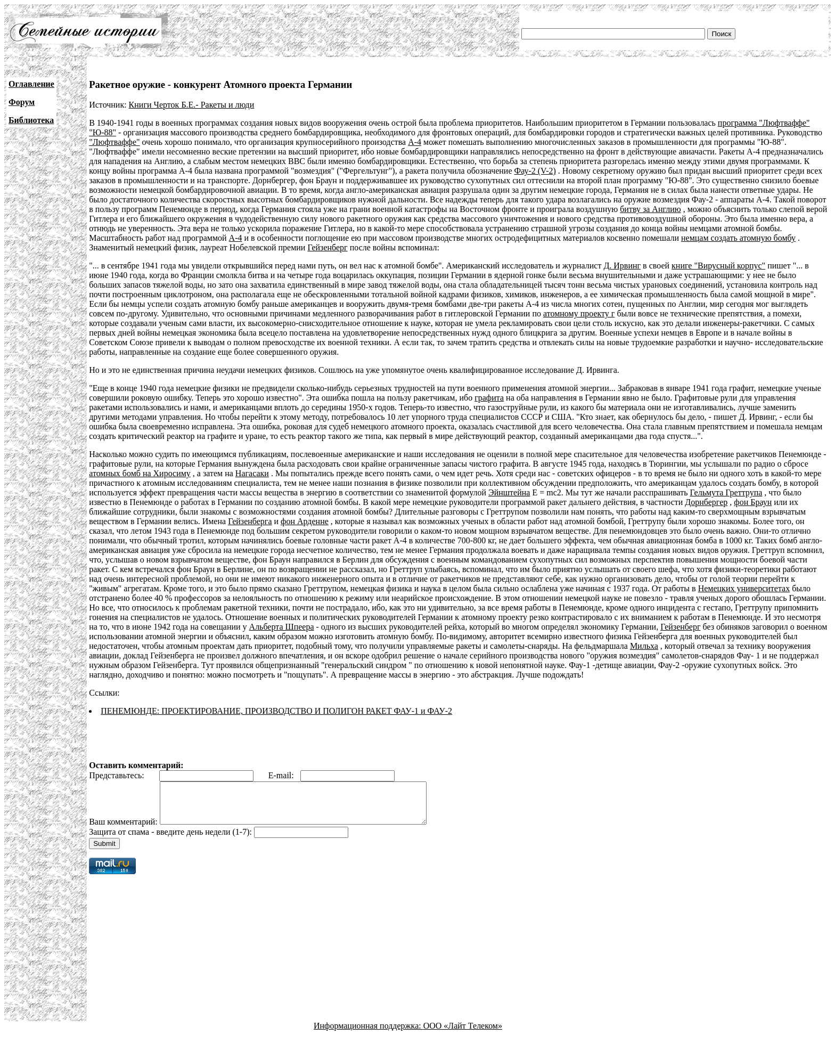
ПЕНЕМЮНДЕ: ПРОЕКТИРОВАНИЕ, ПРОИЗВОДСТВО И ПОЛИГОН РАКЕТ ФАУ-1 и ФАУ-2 (276, 710)
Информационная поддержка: (368, 1033)
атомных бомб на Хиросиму (140, 473)
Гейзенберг (327, 247)
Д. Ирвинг (622, 265)
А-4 (414, 141)
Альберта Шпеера (281, 626)
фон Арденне (305, 521)
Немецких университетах (744, 588)
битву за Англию (650, 209)
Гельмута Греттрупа (726, 492)
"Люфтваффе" (114, 141)
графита (489, 397)
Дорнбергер (706, 502)
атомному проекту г (579, 313)
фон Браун (753, 502)
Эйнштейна (509, 492)
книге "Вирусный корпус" (718, 265)
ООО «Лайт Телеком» (462, 1033)
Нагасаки (252, 473)
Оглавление (31, 83)
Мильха (644, 645)
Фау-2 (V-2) (535, 170)
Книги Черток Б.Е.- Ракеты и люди (192, 104)
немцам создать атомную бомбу (738, 237)
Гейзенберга (250, 521)
